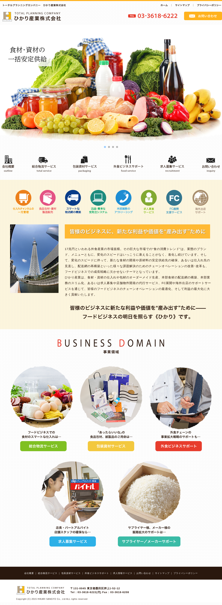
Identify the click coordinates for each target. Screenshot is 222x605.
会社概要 (29, 573)
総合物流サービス (47, 573)
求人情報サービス (122, 573)
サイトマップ (162, 573)
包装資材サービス (71, 573)
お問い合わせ (143, 573)
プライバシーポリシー (186, 573)
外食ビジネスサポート (97, 573)
